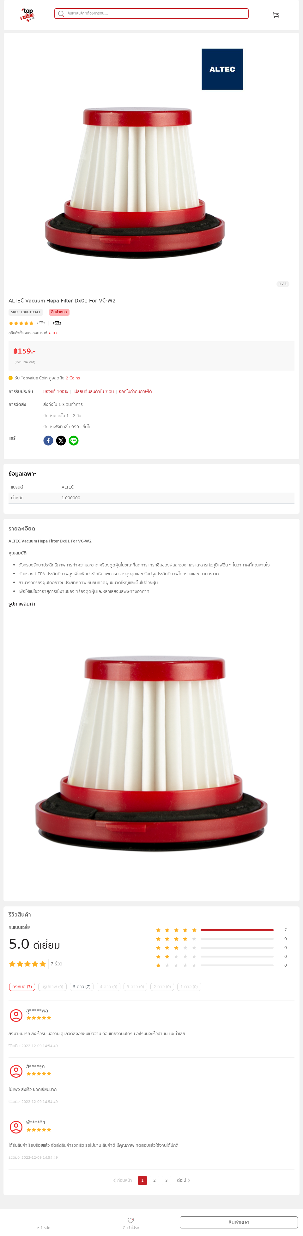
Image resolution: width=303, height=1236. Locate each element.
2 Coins (73, 378)
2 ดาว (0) (162, 986)
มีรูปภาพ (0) (52, 986)
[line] (74, 442)
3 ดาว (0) (135, 986)
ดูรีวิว (57, 323)
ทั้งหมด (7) (22, 986)
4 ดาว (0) (108, 986)
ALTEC (53, 333)
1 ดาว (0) (189, 986)
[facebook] (48, 442)
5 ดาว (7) (81, 986)
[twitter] (61, 442)
